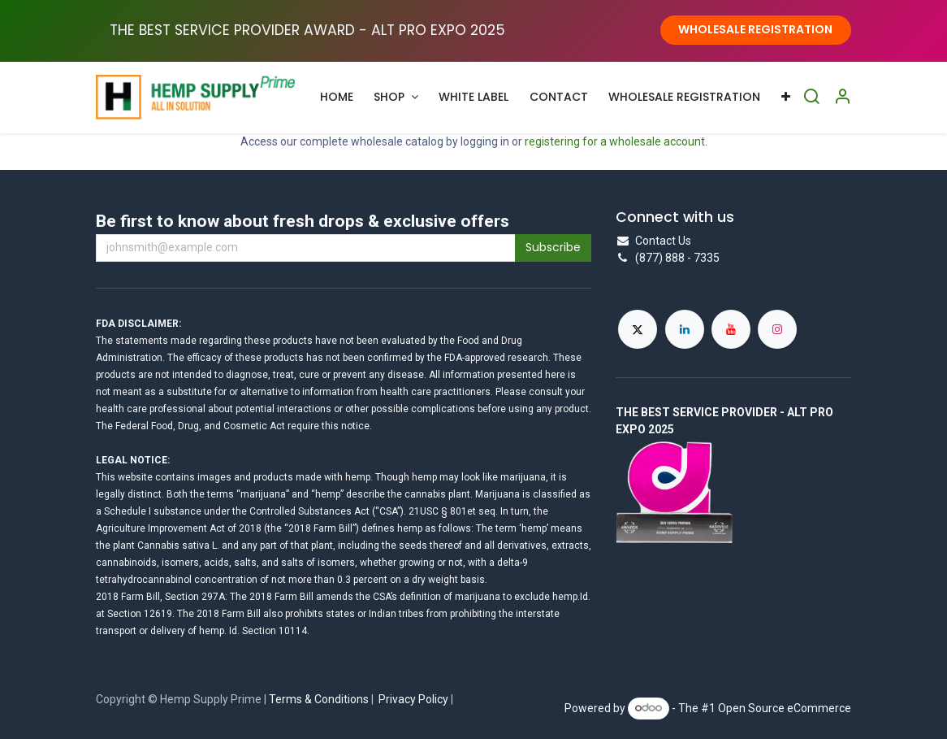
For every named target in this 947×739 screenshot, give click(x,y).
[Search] (811, 97)
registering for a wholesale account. (616, 141)
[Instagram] (777, 329)
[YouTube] (730, 329)
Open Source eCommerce (784, 707)
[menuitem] (336, 97)
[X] (637, 329)
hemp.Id (570, 596)
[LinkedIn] (684, 329)
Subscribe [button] (553, 247)
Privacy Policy (413, 699)
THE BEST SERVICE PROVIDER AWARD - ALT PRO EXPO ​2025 (307, 30)
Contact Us (663, 240)
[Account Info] (842, 97)
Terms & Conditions (319, 699)
